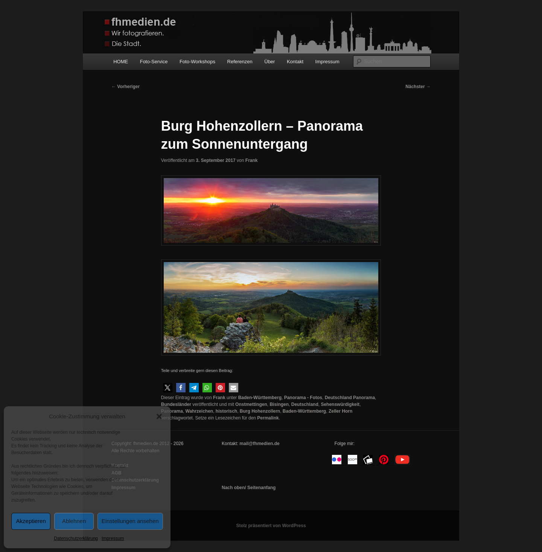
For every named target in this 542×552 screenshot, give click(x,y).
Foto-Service (154, 61)
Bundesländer (176, 404)
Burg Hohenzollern (260, 411)
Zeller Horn (340, 411)
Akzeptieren (31, 521)
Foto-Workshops (197, 61)
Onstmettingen (251, 404)
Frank (251, 160)
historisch (226, 411)
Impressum (113, 538)
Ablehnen (74, 521)
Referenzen (240, 61)
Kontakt (295, 61)
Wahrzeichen (199, 411)
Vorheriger (125, 86)
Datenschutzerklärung (76, 538)
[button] (159, 416)
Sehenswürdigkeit (340, 404)
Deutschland (304, 404)
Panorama (172, 411)
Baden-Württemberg (260, 397)
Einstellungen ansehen (130, 521)
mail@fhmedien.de (259, 443)
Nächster (418, 86)
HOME (120, 61)
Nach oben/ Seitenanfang (249, 487)
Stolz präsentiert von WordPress (271, 525)
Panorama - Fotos (303, 397)
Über (269, 61)
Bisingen (279, 404)
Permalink (268, 418)
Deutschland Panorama (350, 397)
